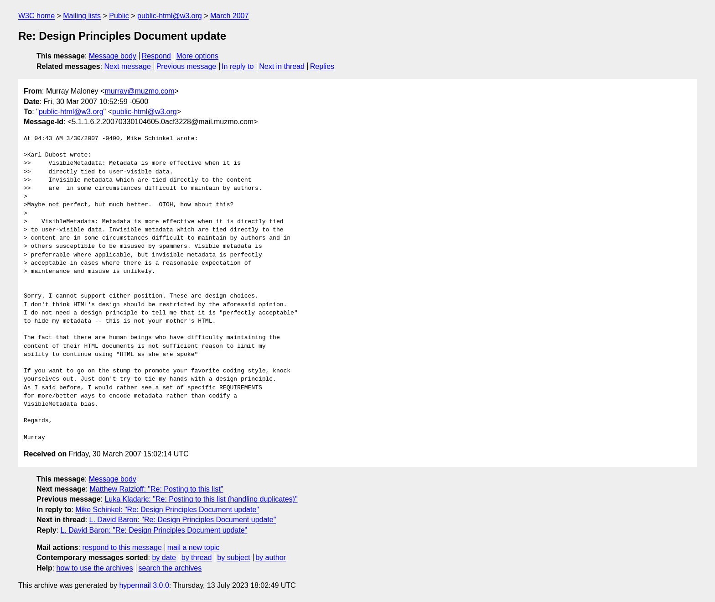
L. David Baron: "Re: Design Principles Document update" (182, 519)
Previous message (186, 66)
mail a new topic (193, 547)
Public (119, 16)
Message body (112, 56)
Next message (127, 66)
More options (197, 56)
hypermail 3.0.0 (144, 585)
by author (270, 557)
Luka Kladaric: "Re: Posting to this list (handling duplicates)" (200, 499)
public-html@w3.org (169, 16)
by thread (196, 557)
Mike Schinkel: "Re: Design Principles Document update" (167, 509)
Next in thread (282, 66)
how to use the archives (95, 568)
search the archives (170, 568)
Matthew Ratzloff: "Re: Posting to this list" (156, 489)
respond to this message (121, 547)
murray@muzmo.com (139, 91)
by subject (233, 557)
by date (164, 557)
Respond (156, 56)
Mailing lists (82, 16)
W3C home (36, 16)
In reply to (238, 66)
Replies (322, 66)
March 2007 (229, 16)
